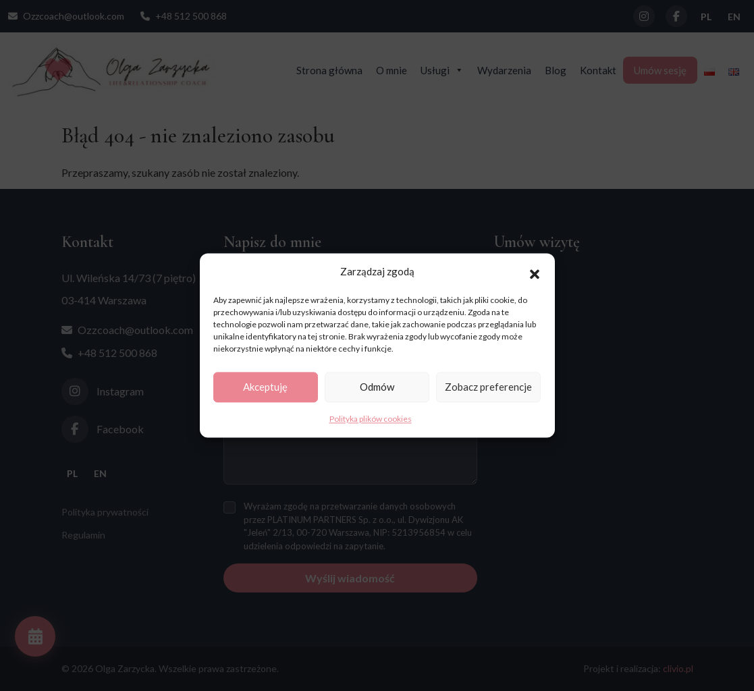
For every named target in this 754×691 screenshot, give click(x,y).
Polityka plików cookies (370, 419)
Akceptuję (265, 387)
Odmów (377, 387)
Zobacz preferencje (488, 387)
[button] (534, 272)
